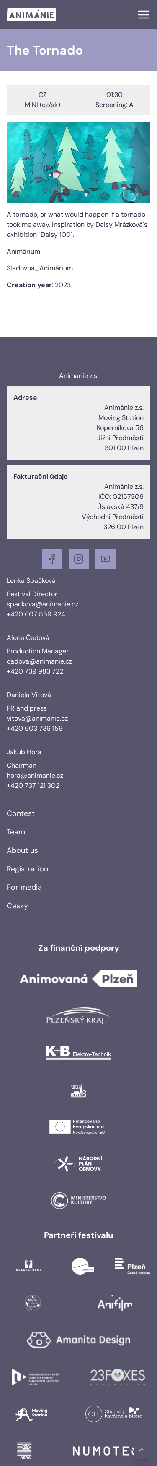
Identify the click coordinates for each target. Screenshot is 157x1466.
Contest (21, 813)
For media (24, 887)
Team (16, 832)
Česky (17, 906)
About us (22, 850)
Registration (27, 869)
